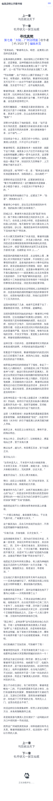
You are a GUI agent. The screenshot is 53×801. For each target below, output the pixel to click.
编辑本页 (35, 43)
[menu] (49, 4)
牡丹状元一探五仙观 (26, 29)
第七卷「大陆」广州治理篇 (21, 40)
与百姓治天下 (26, 19)
